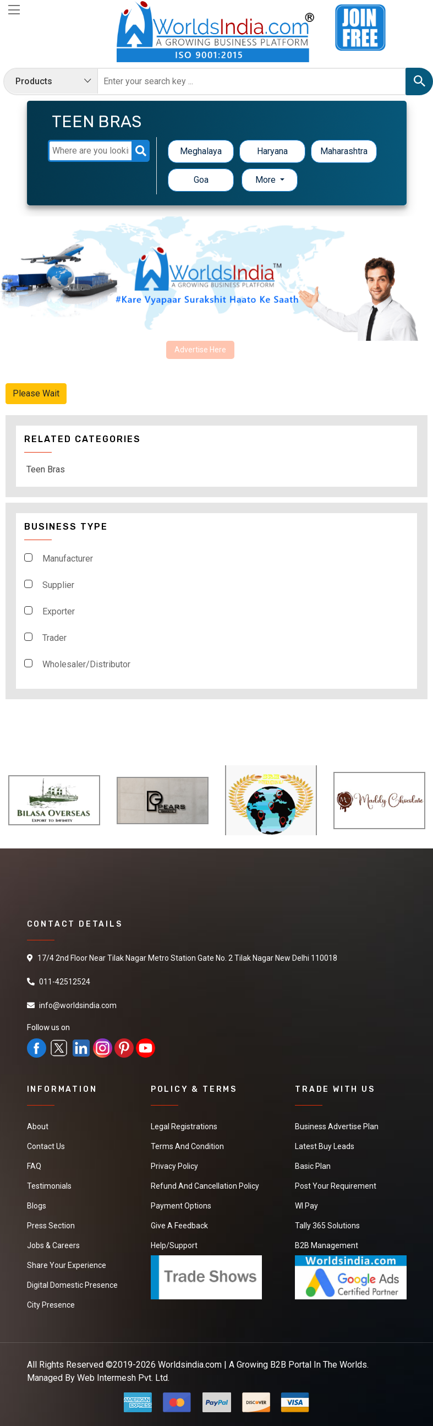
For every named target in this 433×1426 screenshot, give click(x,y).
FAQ (34, 1166)
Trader (54, 638)
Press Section (51, 1225)
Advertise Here (200, 349)
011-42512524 (64, 981)
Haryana (272, 151)
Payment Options (181, 1205)
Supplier (58, 585)
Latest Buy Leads (324, 1146)
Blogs (36, 1205)
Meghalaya (201, 151)
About (37, 1126)
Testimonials (49, 1186)
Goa (201, 180)
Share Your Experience (66, 1265)
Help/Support (174, 1245)
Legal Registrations (184, 1126)
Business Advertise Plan (337, 1126)
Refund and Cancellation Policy (205, 1186)
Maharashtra (344, 151)
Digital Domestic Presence (72, 1285)
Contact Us (46, 1146)
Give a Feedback (179, 1225)
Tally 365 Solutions (327, 1225)
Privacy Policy (174, 1166)
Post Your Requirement (335, 1186)
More (266, 180)
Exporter (58, 611)
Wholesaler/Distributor (86, 664)
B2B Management (326, 1245)
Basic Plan (313, 1166)
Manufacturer (67, 558)
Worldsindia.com (190, 1364)
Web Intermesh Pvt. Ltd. (123, 1378)
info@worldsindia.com (78, 1005)
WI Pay (306, 1205)
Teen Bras (45, 469)
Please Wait (36, 393)
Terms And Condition (187, 1146)
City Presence (51, 1304)
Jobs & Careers (53, 1245)
